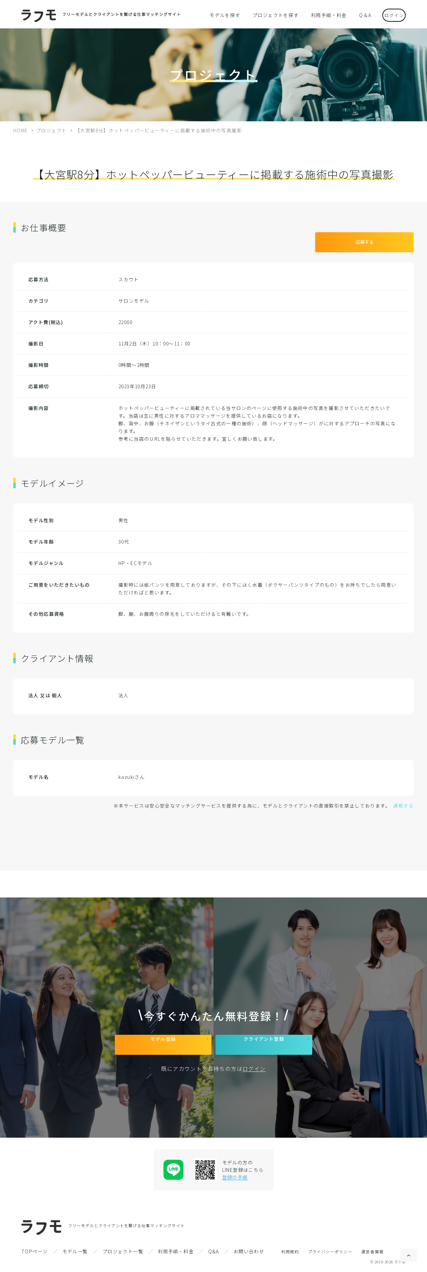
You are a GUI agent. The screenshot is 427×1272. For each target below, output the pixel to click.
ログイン (389, 14)
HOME (20, 130)
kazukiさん (131, 771)
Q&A (213, 1251)
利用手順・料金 (324, 14)
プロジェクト (51, 130)
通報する (403, 800)
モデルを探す (230, 14)
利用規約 (290, 1251)
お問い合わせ (249, 1251)
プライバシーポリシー (330, 1251)
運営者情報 (372, 1251)
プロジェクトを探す (276, 14)
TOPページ (34, 1251)
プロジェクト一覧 (122, 1251)
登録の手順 (235, 1177)
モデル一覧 (75, 1251)
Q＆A (356, 14)
